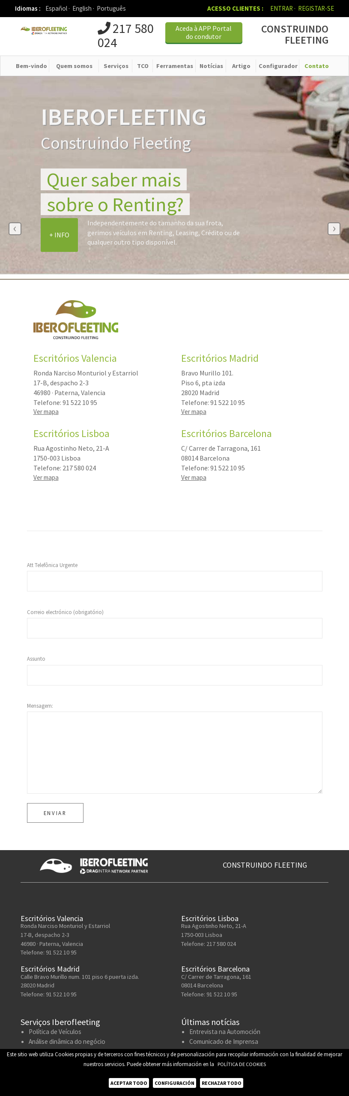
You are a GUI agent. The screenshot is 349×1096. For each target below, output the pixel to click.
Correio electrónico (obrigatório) (65, 612)
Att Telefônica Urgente (52, 566)
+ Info (59, 235)
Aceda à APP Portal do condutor (204, 33)
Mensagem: (40, 706)
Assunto (36, 659)
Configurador (278, 67)
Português (111, 8)
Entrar (282, 8)
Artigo (241, 67)
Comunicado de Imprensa (223, 1043)
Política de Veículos (55, 1033)
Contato (316, 67)
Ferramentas (174, 67)
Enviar (55, 814)
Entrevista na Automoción (224, 1033)
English (83, 8)
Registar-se (316, 8)
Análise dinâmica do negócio (67, 1043)
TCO (143, 67)
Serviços (116, 67)
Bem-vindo (31, 67)
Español (57, 8)
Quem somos (74, 67)
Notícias (211, 67)
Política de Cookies (242, 1064)
